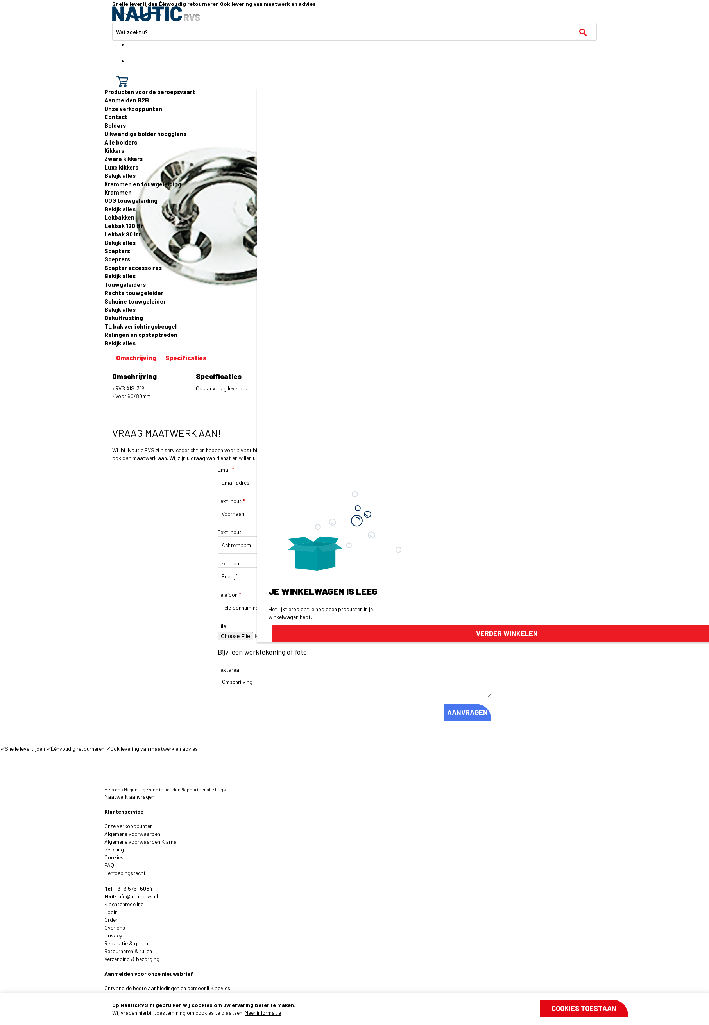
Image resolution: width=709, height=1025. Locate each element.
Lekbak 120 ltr (123, 225)
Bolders (115, 125)
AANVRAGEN (467, 712)
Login (111, 912)
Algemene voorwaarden (132, 833)
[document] (370, 1009)
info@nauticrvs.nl (137, 896)
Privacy (113, 935)
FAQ (109, 865)
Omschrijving (136, 357)
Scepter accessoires (133, 267)
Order (111, 919)
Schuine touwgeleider (135, 301)
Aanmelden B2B (126, 100)
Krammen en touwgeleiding (142, 184)
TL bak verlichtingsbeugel (140, 326)
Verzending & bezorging (131, 958)
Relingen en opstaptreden (140, 334)
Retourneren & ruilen (128, 951)
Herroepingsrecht (125, 872)
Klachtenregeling (124, 904)
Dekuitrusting (123, 317)
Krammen (118, 192)
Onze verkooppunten (133, 108)
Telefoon (229, 594)
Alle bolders (120, 142)
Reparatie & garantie (129, 943)
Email (226, 469)
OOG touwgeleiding (131, 200)
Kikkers (114, 150)
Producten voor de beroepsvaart (149, 91)
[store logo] (156, 13)
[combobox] (354, 32)
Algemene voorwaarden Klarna (140, 841)
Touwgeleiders (125, 284)
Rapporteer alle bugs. (204, 789)
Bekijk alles (120, 175)
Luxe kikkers (121, 167)
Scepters (117, 250)
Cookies (114, 857)
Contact (115, 116)
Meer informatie (263, 1012)
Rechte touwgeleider (133, 292)
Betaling (114, 849)
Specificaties (185, 357)
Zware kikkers (123, 158)
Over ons (114, 927)
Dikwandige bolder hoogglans (145, 133)
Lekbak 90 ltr (122, 234)
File (222, 626)
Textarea (228, 669)
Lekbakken (119, 217)
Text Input (231, 500)
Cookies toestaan (583, 1008)
